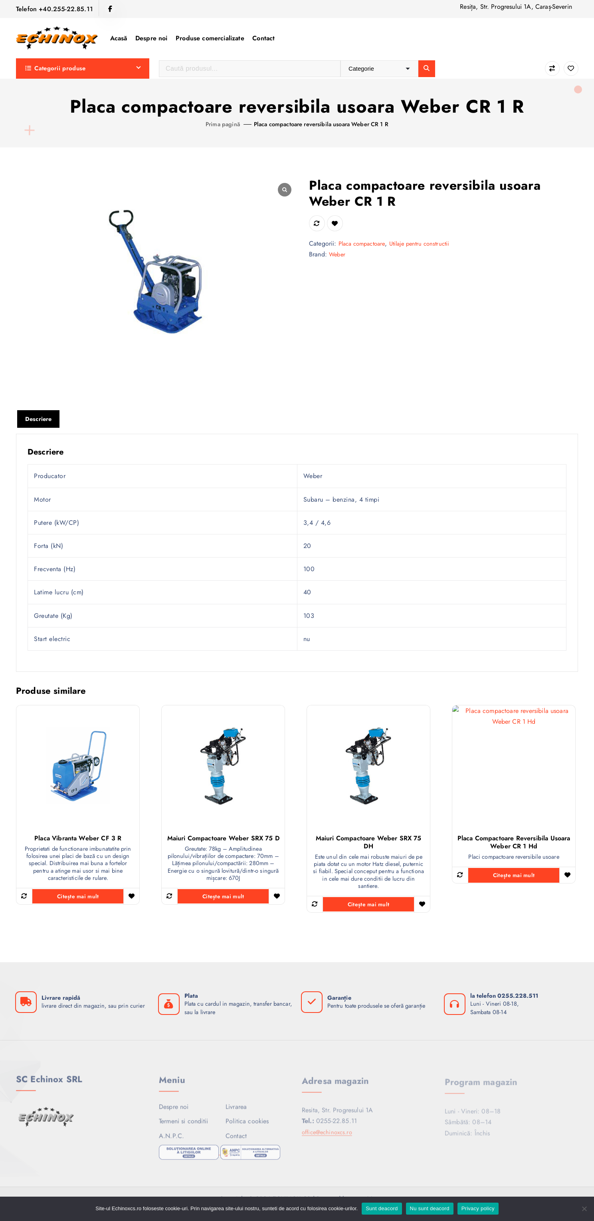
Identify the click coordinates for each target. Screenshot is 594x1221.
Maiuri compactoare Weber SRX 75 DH (369, 844)
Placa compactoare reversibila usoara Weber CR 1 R (322, 124)
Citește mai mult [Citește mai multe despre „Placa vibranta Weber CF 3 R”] (77, 901)
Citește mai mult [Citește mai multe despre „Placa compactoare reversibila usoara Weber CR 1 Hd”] (513, 877)
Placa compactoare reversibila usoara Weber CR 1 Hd (513, 844)
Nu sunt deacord (429, 1208)
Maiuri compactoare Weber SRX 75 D (223, 840)
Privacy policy (478, 1208)
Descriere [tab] (39, 419)
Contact (263, 38)
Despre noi (151, 38)
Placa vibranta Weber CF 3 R (77, 840)
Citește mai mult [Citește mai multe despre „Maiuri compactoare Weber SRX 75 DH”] (368, 909)
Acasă (118, 38)
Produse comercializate (210, 38)
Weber (338, 254)
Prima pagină (214, 124)
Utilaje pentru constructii (428, 243)
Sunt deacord (382, 1208)
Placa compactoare (365, 243)
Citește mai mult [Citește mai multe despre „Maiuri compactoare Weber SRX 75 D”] (223, 901)
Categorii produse (55, 68)
